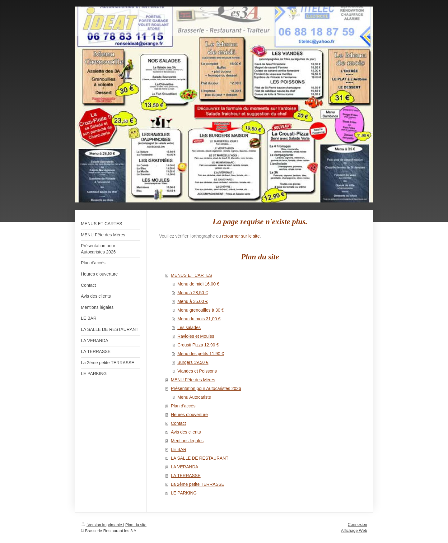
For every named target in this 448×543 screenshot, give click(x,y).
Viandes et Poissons (197, 371)
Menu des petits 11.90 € (200, 353)
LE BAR (178, 449)
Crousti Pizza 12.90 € (198, 344)
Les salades (189, 327)
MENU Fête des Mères (193, 379)
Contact (178, 423)
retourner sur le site (241, 236)
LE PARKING (184, 492)
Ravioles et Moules (195, 336)
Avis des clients (186, 431)
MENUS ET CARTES (191, 275)
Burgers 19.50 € (192, 362)
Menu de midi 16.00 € (198, 283)
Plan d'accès (183, 405)
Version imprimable (102, 524)
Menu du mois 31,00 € (199, 318)
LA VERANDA (184, 466)
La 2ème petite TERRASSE (197, 484)
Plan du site (136, 524)
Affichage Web (354, 530)
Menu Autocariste (194, 397)
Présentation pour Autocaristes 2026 (206, 388)
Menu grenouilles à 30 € (200, 310)
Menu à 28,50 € (192, 292)
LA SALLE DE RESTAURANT (199, 458)
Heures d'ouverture (189, 414)
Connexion (357, 524)
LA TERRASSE (185, 475)
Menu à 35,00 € (192, 301)
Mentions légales (187, 440)
